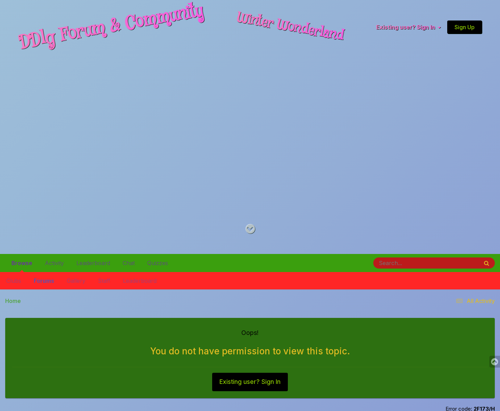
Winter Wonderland (290, 27)
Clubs (13, 280)
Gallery (76, 280)
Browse (21, 266)
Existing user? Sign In (408, 27)
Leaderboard (140, 280)
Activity (54, 263)
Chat (129, 263)
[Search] (407, 263)
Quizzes (157, 263)
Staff (104, 280)
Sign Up (465, 27)
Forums (44, 280)
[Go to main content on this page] (250, 229)
